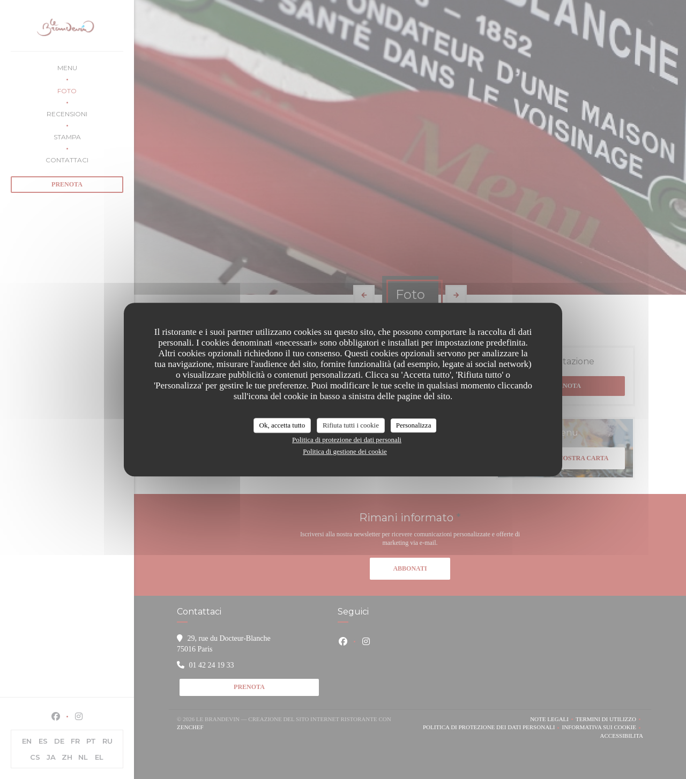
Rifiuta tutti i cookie (351, 425)
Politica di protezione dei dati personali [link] (346, 440)
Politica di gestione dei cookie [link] (345, 451)
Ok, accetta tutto (282, 425)
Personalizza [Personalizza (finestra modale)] (413, 425)
